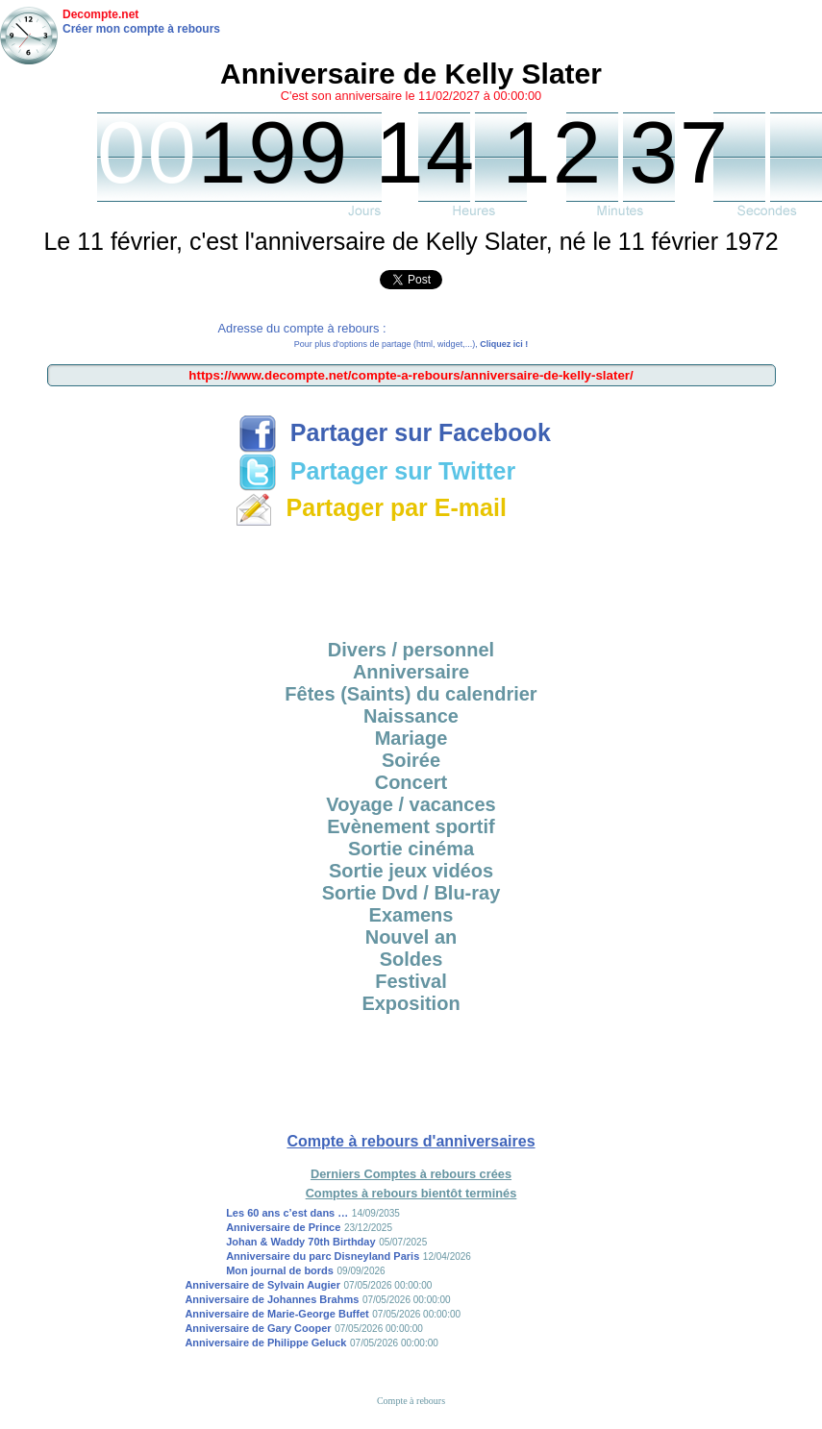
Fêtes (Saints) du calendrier (410, 693)
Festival (410, 981)
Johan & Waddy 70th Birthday (300, 1241)
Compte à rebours (411, 1400)
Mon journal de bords (280, 1270)
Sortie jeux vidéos (411, 870)
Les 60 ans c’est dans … (287, 1213)
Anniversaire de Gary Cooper (258, 1328)
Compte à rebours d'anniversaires (410, 1141)
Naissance (411, 716)
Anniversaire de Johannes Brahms (272, 1299)
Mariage (411, 738)
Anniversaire (411, 671)
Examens (411, 914)
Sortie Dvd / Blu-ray (411, 892)
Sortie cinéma (411, 848)
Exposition (410, 1003)
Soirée (411, 760)
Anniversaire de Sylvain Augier (262, 1285)
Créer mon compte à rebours (141, 29)
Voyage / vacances (410, 804)
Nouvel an (411, 937)
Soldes (411, 959)
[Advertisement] (411, 576)
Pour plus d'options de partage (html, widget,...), (411, 344)
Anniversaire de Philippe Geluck (265, 1342)
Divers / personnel (411, 649)
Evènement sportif (410, 826)
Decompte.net (100, 14)
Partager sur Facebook (394, 432)
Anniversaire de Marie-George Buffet (276, 1313)
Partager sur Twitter (376, 470)
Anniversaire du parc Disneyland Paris (322, 1256)
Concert (411, 782)
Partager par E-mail (371, 507)
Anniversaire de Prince (283, 1227)
